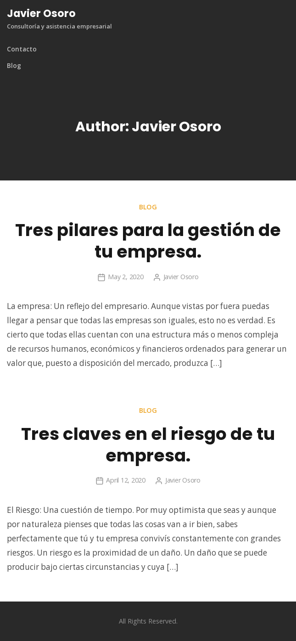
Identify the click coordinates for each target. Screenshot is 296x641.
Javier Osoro (41, 13)
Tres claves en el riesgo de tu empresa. (148, 444)
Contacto (22, 49)
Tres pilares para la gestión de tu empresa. (148, 241)
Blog (14, 66)
